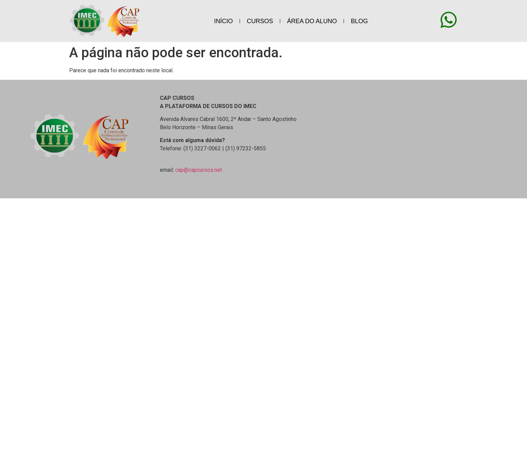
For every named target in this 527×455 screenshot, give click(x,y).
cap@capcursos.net (198, 170)
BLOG (359, 21)
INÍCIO (223, 21)
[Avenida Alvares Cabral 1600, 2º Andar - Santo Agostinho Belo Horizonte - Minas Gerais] (439, 132)
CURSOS (260, 21)
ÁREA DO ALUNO (312, 21)
